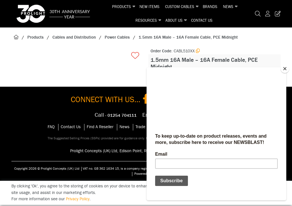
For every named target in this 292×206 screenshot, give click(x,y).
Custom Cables (179, 7)
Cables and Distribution (74, 37)
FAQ (51, 126)
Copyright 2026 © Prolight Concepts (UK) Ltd (46, 169)
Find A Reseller (100, 126)
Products (121, 7)
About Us (173, 20)
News (228, 7)
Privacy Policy (78, 199)
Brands (210, 7)
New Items (149, 7)
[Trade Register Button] (277, 13)
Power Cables (117, 37)
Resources (146, 20)
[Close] (285, 68)
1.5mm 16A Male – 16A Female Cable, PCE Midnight (188, 37)
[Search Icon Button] (258, 13)
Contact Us (201, 20)
